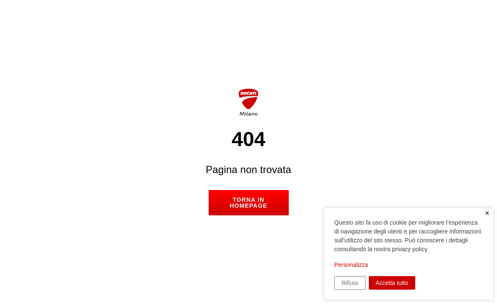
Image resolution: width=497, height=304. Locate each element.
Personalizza (351, 264)
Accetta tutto (392, 283)
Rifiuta (349, 283)
